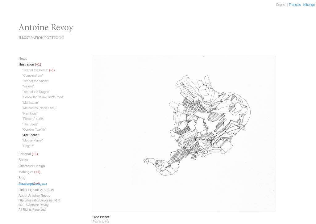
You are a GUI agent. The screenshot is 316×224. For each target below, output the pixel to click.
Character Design (32, 166)
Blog (22, 178)
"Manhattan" (30, 102)
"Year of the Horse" (35, 70)
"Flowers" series (33, 118)
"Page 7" (28, 146)
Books (23, 160)
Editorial (25, 154)
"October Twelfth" (34, 129)
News (23, 58)
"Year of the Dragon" (36, 92)
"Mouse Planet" (32, 140)
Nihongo (309, 4)
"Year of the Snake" (35, 81)
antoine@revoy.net (33, 184)
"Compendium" (32, 75)
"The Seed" (30, 124)
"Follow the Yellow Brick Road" (43, 97)
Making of (26, 172)
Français (295, 4)
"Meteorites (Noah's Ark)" (39, 108)
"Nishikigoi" (30, 113)
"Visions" (28, 86)
